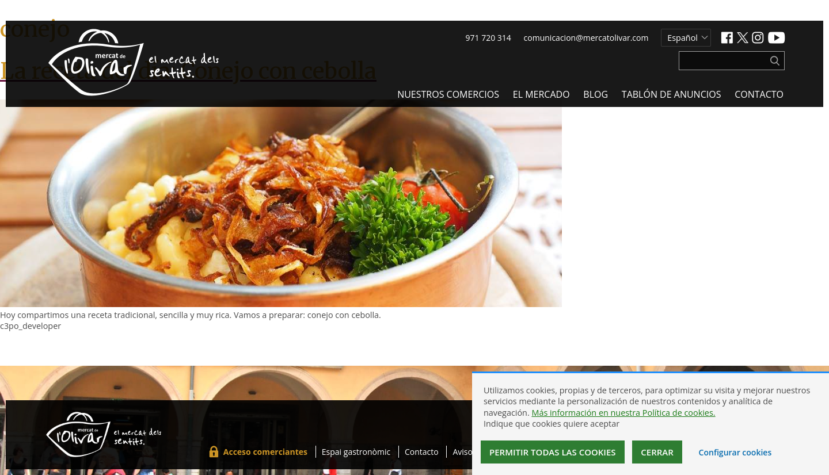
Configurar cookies (735, 452)
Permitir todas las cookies (552, 452)
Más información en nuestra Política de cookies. (623, 412)
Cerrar (657, 452)
